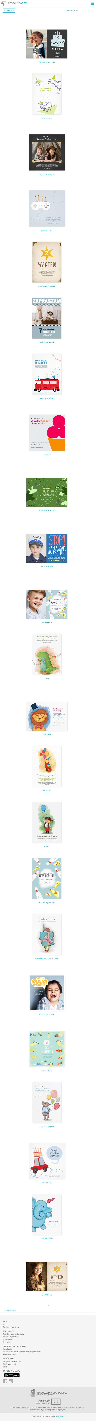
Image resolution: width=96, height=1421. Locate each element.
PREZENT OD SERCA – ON (46, 958)
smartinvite (9, 10)
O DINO (47, 678)
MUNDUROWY (46, 566)
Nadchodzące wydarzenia (13, 1334)
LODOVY (47, 454)
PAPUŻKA (47, 790)
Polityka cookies (9, 1354)
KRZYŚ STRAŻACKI (46, 398)
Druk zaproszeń (9, 1364)
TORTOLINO (46, 1182)
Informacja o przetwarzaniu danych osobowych (22, 1352)
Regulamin (7, 1349)
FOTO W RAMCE (47, 174)
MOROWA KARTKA (46, 510)
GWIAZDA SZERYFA (46, 286)
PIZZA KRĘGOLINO (46, 902)
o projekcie (60, 1416)
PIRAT (46, 846)
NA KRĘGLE (47, 622)
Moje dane (7, 1342)
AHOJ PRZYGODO (47, 62)
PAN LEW (47, 734)
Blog (5, 1367)
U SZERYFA (47, 1294)
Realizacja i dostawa (11, 1327)
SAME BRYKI (46, 1070)
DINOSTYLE (47, 118)
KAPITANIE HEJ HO (46, 342)
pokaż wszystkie (72, 10)
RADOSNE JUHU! (46, 1014)
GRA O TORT (46, 230)
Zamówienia (8, 1339)
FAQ (4, 1324)
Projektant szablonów (12, 1361)
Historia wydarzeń (10, 1336)
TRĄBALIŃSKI (47, 1238)
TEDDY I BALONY (46, 1126)
